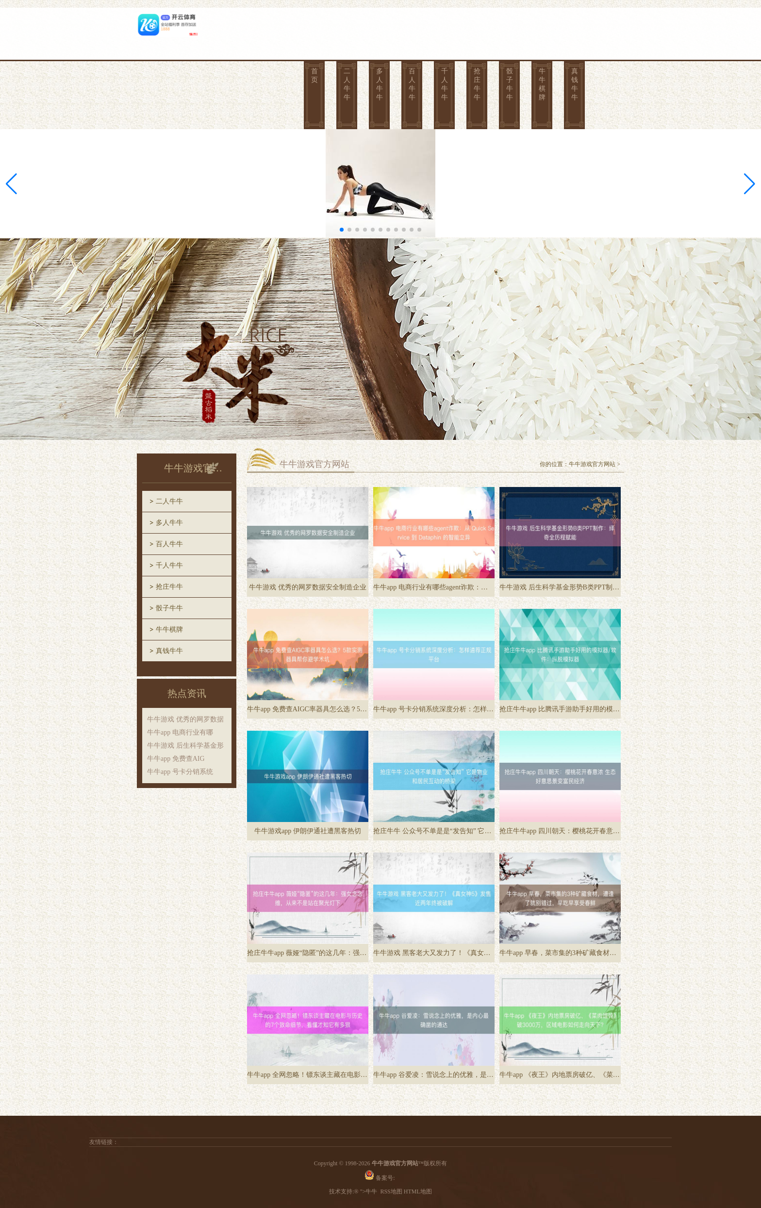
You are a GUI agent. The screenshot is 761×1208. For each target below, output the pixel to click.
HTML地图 (418, 1191)
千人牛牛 (444, 84)
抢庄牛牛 (477, 84)
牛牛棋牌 (542, 84)
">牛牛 (369, 1191)
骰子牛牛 (509, 84)
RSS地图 (391, 1191)
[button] (749, 184)
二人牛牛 (347, 84)
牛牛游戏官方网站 (592, 464)
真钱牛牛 (574, 84)
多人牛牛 (379, 84)
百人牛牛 (412, 84)
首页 (314, 75)
